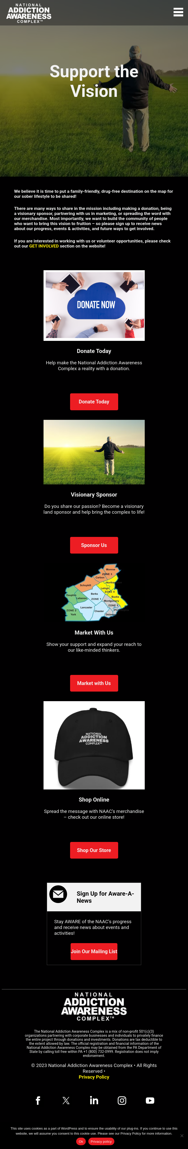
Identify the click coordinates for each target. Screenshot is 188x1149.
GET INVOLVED (44, 246)
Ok (81, 1141)
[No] (181, 1135)
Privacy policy (101, 1141)
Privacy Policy (94, 1077)
